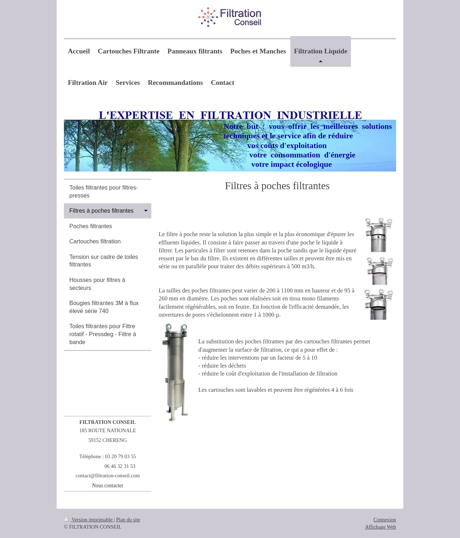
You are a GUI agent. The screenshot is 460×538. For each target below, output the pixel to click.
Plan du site (128, 519)
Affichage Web (380, 527)
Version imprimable (89, 519)
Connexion (384, 519)
